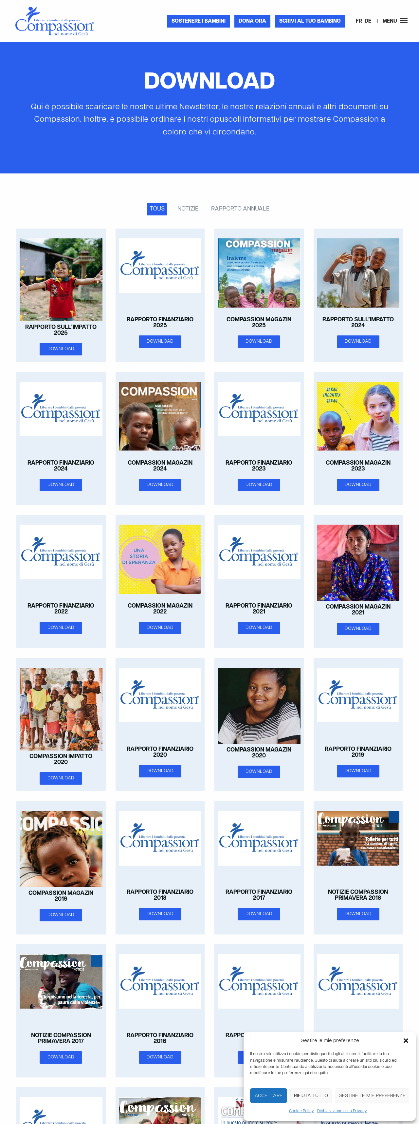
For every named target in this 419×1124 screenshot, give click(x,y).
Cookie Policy (301, 1111)
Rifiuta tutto (311, 1096)
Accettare (268, 1096)
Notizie (187, 209)
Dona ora (252, 21)
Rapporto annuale (240, 209)
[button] (406, 1040)
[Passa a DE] (368, 21)
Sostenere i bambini (199, 21)
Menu (395, 21)
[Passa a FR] (359, 21)
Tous (157, 209)
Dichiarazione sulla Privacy (342, 1111)
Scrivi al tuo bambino (310, 21)
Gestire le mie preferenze (372, 1096)
